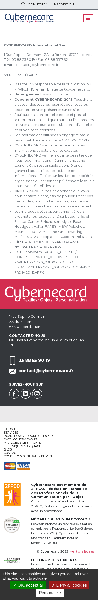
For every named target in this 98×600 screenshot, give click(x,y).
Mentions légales (82, 551)
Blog (8, 449)
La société (12, 429)
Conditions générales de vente (30, 456)
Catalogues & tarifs (20, 439)
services (11, 432)
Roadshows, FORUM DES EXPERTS (30, 436)
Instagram (37, 394)
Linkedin (26, 394)
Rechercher (23, 4)
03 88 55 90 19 (34, 360)
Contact (11, 453)
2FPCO (37, 489)
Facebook (14, 394)
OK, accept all (28, 585)
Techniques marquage (22, 446)
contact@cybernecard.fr (45, 370)
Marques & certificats (22, 443)
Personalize (50, 593)
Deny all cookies (69, 585)
